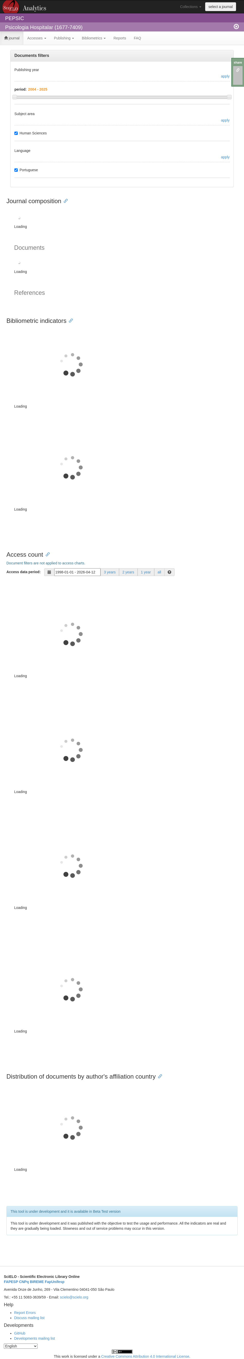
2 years (128, 572)
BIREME (37, 1282)
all (159, 572)
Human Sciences (30, 133)
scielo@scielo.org (74, 1297)
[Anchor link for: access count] (46, 554)
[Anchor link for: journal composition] (64, 200)
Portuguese (26, 170)
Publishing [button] (64, 38)
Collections (190, 7)
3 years (110, 572)
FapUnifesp (54, 1282)
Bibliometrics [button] (94, 38)
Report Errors (25, 1313)
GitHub (19, 1333)
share (238, 62)
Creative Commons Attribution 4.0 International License (145, 1356)
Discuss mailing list (29, 1318)
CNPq (24, 1282)
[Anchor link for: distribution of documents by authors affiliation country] (159, 1076)
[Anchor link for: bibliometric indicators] (69, 320)
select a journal (221, 7)
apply (225, 76)
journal (12, 38)
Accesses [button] (36, 38)
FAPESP (11, 1282)
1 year (146, 572)
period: (20, 89)
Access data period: (23, 572)
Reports (119, 38)
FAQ (137, 38)
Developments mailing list (34, 1338)
